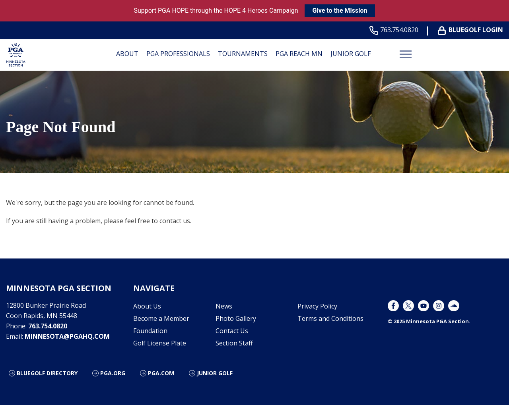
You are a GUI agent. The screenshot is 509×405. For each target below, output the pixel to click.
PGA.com (161, 373)
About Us (147, 306)
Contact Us (232, 330)
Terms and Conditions (330, 318)
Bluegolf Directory (47, 373)
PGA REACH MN (299, 53)
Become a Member (161, 318)
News (224, 306)
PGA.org (112, 373)
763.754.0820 (395, 30)
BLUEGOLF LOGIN (472, 30)
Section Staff (234, 343)
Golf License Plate (159, 343)
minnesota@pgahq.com (67, 336)
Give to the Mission (340, 10)
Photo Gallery (236, 318)
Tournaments (243, 53)
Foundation (150, 330)
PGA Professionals (178, 53)
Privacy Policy (317, 306)
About (127, 53)
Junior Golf (350, 53)
